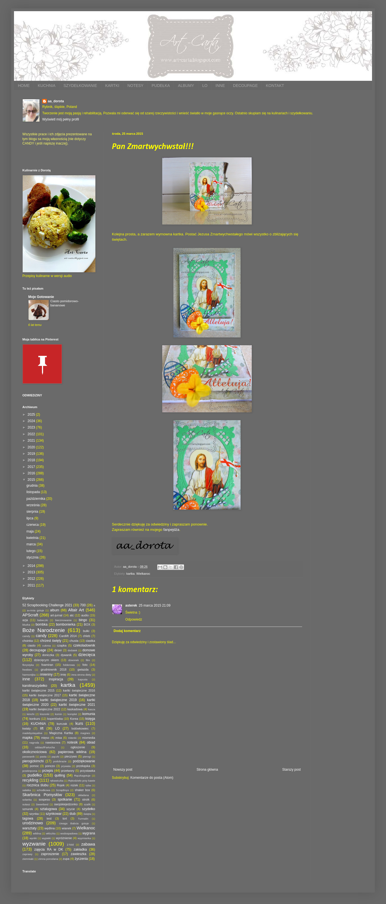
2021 (32, 440)
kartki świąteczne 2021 (77, 705)
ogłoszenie (77, 747)
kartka (130, 573)
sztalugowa (48, 809)
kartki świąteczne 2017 (45, 695)
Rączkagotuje (82, 775)
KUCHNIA (46, 85)
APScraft (30, 615)
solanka (27, 799)
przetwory (67, 770)
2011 (32, 585)
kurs (79, 723)
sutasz (26, 804)
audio (85, 615)
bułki (86, 631)
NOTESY (135, 85)
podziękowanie (84, 761)
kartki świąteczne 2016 (79, 690)
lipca (30, 518)
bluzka (26, 624)
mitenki (72, 737)
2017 (32, 467)
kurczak (62, 723)
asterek (131, 605)
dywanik (66, 655)
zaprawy (27, 854)
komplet (72, 714)
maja (30, 531)
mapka (27, 738)
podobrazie (59, 761)
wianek (66, 828)
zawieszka (78, 854)
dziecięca (86, 654)
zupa (66, 858)
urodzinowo (32, 823)
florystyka (28, 664)
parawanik (28, 756)
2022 (32, 434)
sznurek (27, 809)
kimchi (30, 714)
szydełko (88, 809)
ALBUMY (186, 85)
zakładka (80, 849)
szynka (34, 813)
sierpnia (32, 511)
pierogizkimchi (33, 761)
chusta (73, 640)
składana (83, 795)
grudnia (32, 486)
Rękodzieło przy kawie (81, 780)
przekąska (83, 766)
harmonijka (29, 674)
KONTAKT (275, 85)
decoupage (37, 650)
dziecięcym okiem (46, 660)
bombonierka (65, 624)
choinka (27, 640)
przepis (47, 771)
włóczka (50, 833)
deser (58, 650)
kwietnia (32, 538)
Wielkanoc (143, 573)
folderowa (69, 664)
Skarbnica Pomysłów (42, 794)
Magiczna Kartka (61, 733)
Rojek (61, 785)
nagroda (34, 742)
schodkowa (43, 790)
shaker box (82, 790)
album (54, 610)
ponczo (50, 766)
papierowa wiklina (72, 752)
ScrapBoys (62, 790)
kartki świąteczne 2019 (58, 700)
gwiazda (83, 669)
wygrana (89, 833)
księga (90, 719)
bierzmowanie (63, 620)
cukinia (46, 645)
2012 (32, 579)
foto (85, 664)
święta (87, 813)
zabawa (88, 844)
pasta (43, 756)
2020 (32, 447)
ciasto (32, 645)
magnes (85, 733)
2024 (32, 421)
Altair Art (76, 610)
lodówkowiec (80, 728)
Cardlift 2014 (68, 636)
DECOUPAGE (245, 85)
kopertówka (55, 718)
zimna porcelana (48, 858)
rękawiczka (56, 780)
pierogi (87, 756)
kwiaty (26, 728)
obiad (91, 742)
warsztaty (29, 828)
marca (31, 544)
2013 (32, 572)
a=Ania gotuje (35, 610)
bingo (83, 620)
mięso (45, 737)
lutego (31, 551)
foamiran (47, 664)
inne (26, 679)
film (88, 660)
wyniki (33, 838)
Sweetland (42, 804)
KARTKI (112, 85)
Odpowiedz (133, 619)
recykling (30, 780)
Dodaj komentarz (127, 631)
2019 (32, 454)
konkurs (34, 718)
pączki (55, 756)
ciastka (90, 640)
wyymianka (84, 838)
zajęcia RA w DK (48, 849)
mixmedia (88, 737)
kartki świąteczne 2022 (44, 709)
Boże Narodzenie (43, 630)
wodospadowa (68, 833)
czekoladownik (84, 645)
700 (83, 605)
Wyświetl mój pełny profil (60, 119)
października (36, 499)
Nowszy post (122, 770)
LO (205, 85)
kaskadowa (75, 709)
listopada (33, 492)
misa (58, 737)
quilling (60, 775)
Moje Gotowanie (41, 297)
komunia (89, 714)
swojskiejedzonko (65, 804)
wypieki (46, 838)
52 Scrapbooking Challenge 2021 (47, 605)
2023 (32, 427)
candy (41, 635)
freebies (27, 669)
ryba (88, 785)
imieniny (46, 674)
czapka (61, 645)
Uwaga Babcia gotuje (74, 823)
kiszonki (44, 714)
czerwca (32, 525)
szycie (71, 809)
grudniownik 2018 (54, 669)
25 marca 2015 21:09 (154, 605)
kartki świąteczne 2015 (38, 690)
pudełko (35, 775)
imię (63, 674)
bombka (42, 624)
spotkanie (65, 799)
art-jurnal (56, 615)
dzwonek (73, 660)
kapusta (83, 679)
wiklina (37, 833)
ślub (72, 814)
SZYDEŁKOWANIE (80, 85)
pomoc (34, 766)
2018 (32, 460)
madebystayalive (32, 733)
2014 (32, 566)
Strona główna (207, 770)
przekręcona (29, 770)
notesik (72, 742)
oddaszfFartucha (45, 747)
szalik (87, 804)
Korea (74, 718)
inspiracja (56, 679)
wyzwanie (34, 844)
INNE (220, 85)
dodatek (72, 650)
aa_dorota (56, 101)
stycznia (32, 557)
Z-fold (70, 844)
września (33, 505)
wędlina (49, 828)
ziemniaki (28, 858)
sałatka (26, 790)
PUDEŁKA (161, 85)
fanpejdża (171, 529)
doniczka (48, 655)
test (49, 818)
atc (72, 615)
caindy (26, 636)
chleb (86, 636)
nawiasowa (52, 742)
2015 (32, 480)
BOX (87, 624)
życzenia (81, 859)
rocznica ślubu (37, 785)
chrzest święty (50, 641)
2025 (32, 414)
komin (58, 714)
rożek (74, 785)
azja (25, 620)
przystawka (87, 770)
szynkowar (54, 814)
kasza (91, 709)
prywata (66, 766)
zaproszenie (50, 854)
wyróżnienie (64, 838)
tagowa (27, 818)
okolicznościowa (34, 752)
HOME (24, 85)
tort (65, 818)
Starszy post (291, 770)
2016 (32, 473)
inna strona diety (81, 674)
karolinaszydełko (34, 686)
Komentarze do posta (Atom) (151, 778)
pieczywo (71, 756)
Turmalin (83, 818)
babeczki (42, 620)
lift (41, 728)
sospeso (44, 799)
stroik (86, 799)
